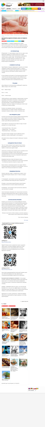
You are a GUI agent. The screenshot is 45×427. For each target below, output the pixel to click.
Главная (3, 35)
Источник (26, 220)
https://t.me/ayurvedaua (6, 242)
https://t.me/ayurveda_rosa (7, 269)
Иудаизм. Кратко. (10, 10)
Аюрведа (17, 10)
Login (43, 1)
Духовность (4, 10)
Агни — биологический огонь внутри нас (26, 10)
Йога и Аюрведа (7, 35)
